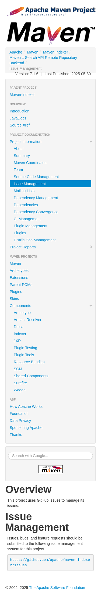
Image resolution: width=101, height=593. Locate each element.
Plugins (20, 233)
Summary (22, 156)
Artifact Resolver (27, 320)
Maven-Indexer (22, 94)
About (19, 148)
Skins (14, 298)
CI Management (27, 219)
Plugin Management (30, 226)
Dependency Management (36, 198)
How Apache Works (26, 406)
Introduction (19, 111)
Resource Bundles (29, 362)
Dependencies (26, 205)
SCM (18, 369)
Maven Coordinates (30, 163)
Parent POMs (21, 284)
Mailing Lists (24, 191)
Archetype (22, 313)
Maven (32, 52)
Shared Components (31, 376)
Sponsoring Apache (26, 427)
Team (18, 170)
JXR (17, 341)
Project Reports (51, 247)
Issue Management (30, 184)
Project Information (51, 141)
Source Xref (20, 125)
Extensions (19, 277)
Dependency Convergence (36, 212)
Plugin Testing (25, 348)
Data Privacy (20, 420)
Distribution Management (35, 240)
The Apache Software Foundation (57, 587)
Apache (15, 52)
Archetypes (19, 270)
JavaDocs (18, 118)
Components (51, 306)
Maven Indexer (55, 52)
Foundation (19, 413)
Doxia (18, 327)
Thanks (16, 434)
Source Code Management (36, 177)
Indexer (20, 334)
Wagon (20, 390)
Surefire (20, 383)
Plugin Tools (24, 355)
